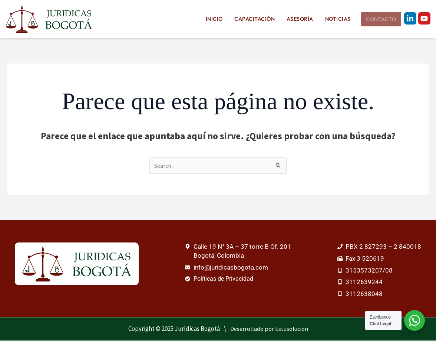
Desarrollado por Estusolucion (269, 330)
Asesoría (302, 19)
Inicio (222, 19)
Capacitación (260, 19)
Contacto (381, 19)
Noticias (338, 19)
